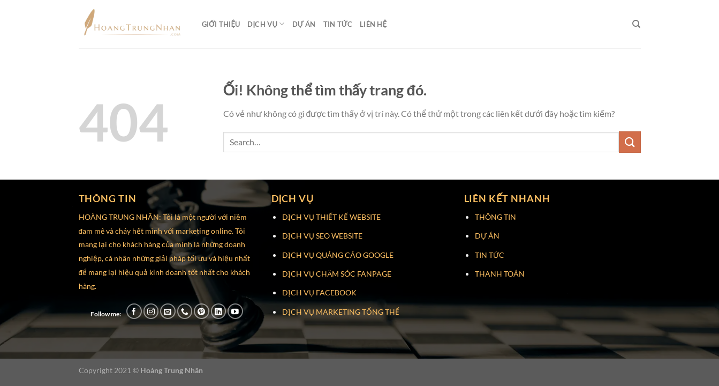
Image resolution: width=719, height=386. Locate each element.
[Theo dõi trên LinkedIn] (218, 311)
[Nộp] (629, 141)
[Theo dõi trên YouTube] (235, 311)
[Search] (636, 24)
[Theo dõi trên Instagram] (151, 311)
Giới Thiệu (221, 24)
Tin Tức (338, 24)
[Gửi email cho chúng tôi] (168, 311)
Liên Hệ (373, 24)
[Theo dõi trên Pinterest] (201, 311)
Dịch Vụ (265, 24)
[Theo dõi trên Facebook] (134, 311)
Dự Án (304, 24)
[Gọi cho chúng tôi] (185, 311)
